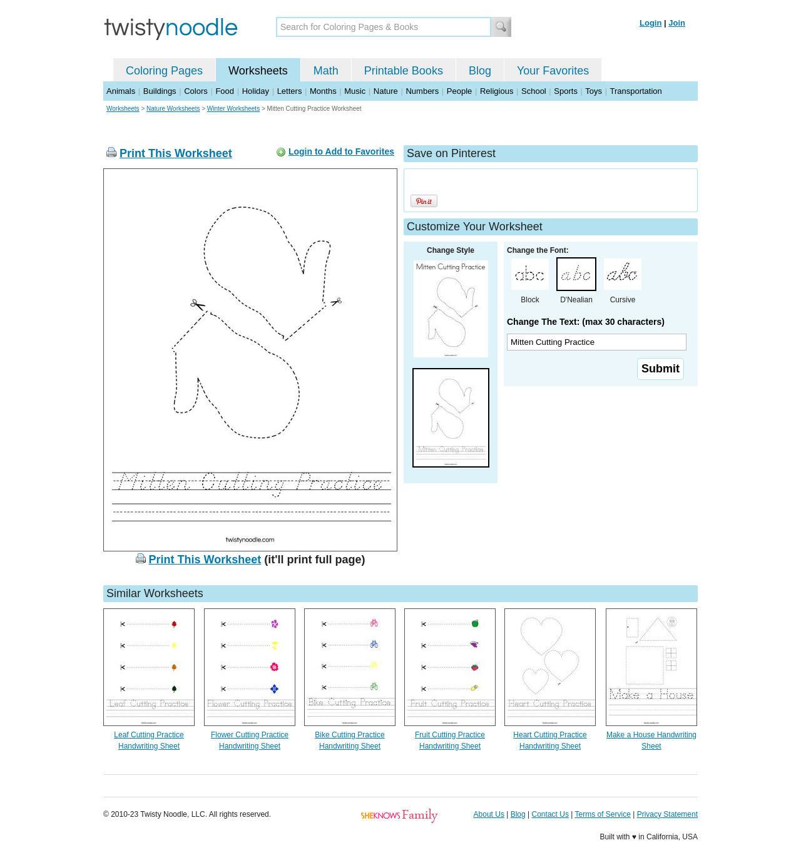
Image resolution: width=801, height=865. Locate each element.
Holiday (255, 91)
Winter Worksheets (233, 108)
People (459, 91)
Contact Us (550, 814)
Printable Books (403, 70)
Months (323, 91)
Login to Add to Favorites (341, 151)
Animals (120, 91)
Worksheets (258, 70)
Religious (496, 91)
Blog (480, 70)
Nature (386, 91)
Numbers (422, 91)
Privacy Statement (667, 814)
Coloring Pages (164, 70)
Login (650, 23)
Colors (196, 91)
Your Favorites (553, 70)
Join (676, 23)
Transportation (635, 91)
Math (326, 70)
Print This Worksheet (176, 153)
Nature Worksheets (173, 108)
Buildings (159, 91)
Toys (593, 91)
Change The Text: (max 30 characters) (586, 322)
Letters (289, 91)
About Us (489, 814)
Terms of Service (602, 814)
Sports (566, 91)
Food (224, 91)
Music (354, 91)
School (533, 91)
